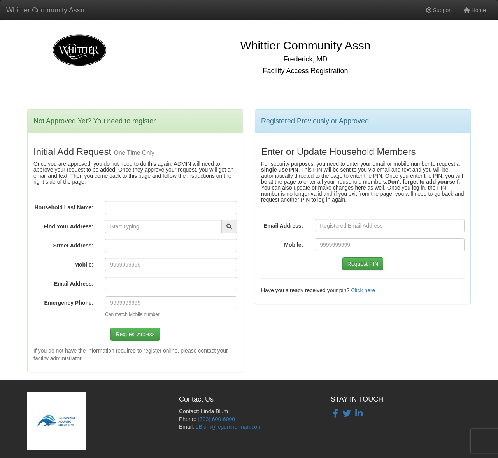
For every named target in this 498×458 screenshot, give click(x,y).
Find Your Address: (68, 226)
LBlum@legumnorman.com (229, 427)
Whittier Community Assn (45, 10)
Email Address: (73, 284)
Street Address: (73, 245)
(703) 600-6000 (216, 419)
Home (475, 10)
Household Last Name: (64, 207)
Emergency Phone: (69, 303)
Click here (363, 290)
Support (439, 10)
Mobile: (83, 264)
